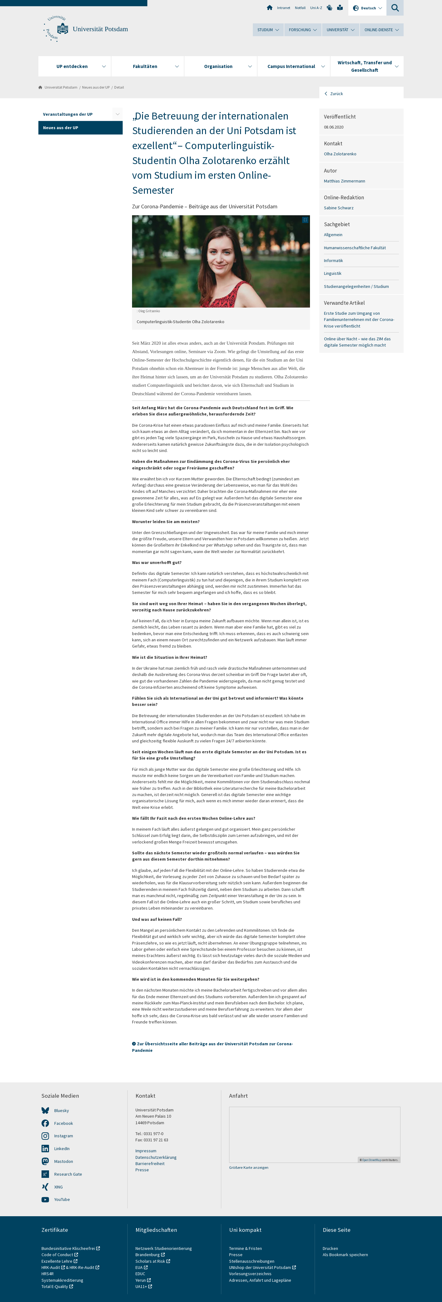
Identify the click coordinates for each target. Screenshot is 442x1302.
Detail (119, 87)
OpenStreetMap (371, 1160)
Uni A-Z (316, 7)
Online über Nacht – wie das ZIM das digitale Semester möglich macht (357, 342)
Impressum (145, 1151)
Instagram (63, 1136)
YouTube (62, 1199)
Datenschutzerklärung (156, 1157)
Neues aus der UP (96, 87)
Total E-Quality (55, 1286)
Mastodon (63, 1161)
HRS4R (48, 1273)
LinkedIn (62, 1148)
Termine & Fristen (246, 1248)
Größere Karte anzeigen (248, 1167)
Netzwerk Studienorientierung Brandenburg (163, 1251)
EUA (139, 1267)
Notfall (300, 7)
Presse (142, 1170)
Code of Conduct (57, 1254)
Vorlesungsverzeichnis (251, 1273)
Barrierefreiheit (150, 1163)
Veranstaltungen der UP (68, 114)
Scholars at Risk (150, 1261)
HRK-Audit (51, 1267)
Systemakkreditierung (62, 1280)
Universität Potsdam (100, 29)
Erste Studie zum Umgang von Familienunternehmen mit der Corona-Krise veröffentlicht (359, 319)
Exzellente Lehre (57, 1261)
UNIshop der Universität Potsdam (260, 1267)
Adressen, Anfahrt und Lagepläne (260, 1280)
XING (58, 1187)
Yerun (140, 1280)
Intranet (283, 7)
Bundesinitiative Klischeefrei (68, 1248)
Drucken (330, 1248)
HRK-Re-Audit (82, 1267)
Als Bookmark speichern (345, 1254)
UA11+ (141, 1286)
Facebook (63, 1123)
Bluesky (61, 1110)
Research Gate (68, 1174)
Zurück (336, 93)
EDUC (140, 1273)
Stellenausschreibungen (251, 1261)
